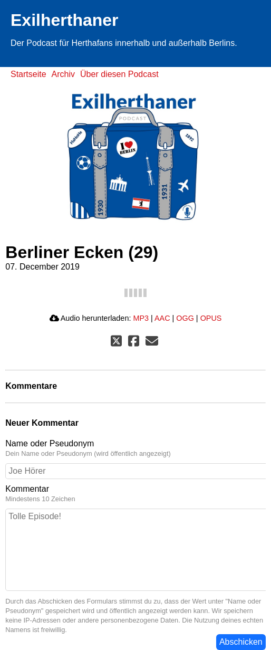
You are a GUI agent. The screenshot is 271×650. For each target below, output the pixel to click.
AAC (162, 318)
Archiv (63, 74)
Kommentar (27, 488)
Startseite (28, 74)
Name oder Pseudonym (49, 443)
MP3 (141, 318)
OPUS (211, 318)
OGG (185, 318)
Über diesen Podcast (119, 74)
